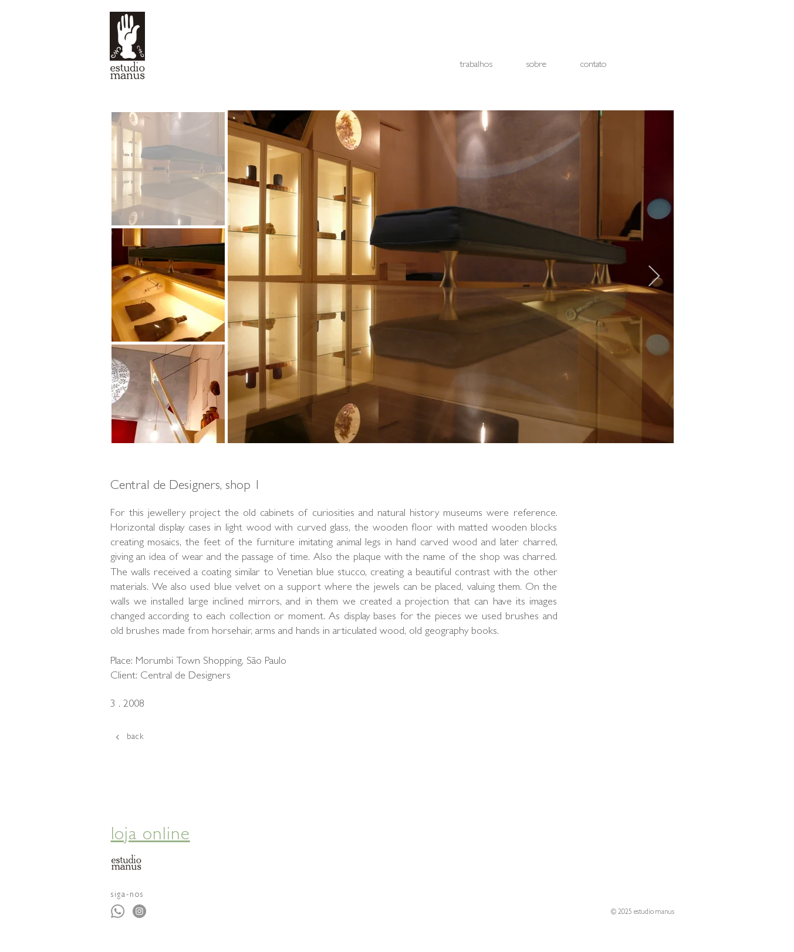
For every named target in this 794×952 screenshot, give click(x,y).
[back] (156, 737)
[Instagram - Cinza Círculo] (139, 911)
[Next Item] (654, 276)
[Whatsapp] (117, 911)
